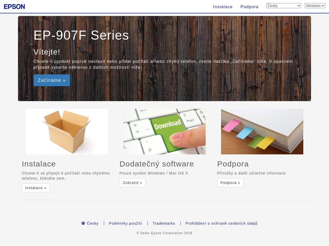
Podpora (250, 7)
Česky (90, 223)
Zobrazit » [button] (132, 183)
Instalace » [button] (36, 188)
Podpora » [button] (230, 183)
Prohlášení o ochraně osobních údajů (222, 223)
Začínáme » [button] (52, 80)
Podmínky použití (125, 223)
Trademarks (164, 223)
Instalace (223, 7)
